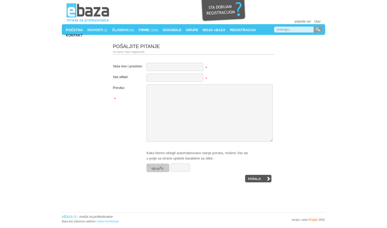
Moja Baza (214, 30)
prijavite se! (303, 21)
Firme (148, 30)
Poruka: (119, 88)
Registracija (243, 30)
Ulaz (317, 21)
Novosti (98, 30)
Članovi (123, 30)
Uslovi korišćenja (107, 224)
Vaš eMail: (120, 77)
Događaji (172, 30)
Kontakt (74, 35)
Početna (74, 30)
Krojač (313, 222)
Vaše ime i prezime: (128, 66)
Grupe (192, 30)
